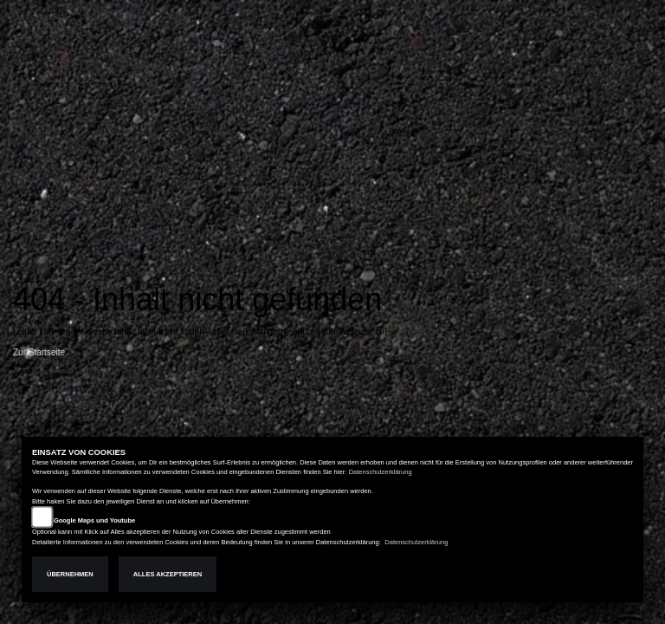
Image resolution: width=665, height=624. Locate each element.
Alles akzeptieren (167, 574)
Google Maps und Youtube (94, 520)
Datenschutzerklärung (380, 472)
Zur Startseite (39, 352)
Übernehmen (70, 574)
